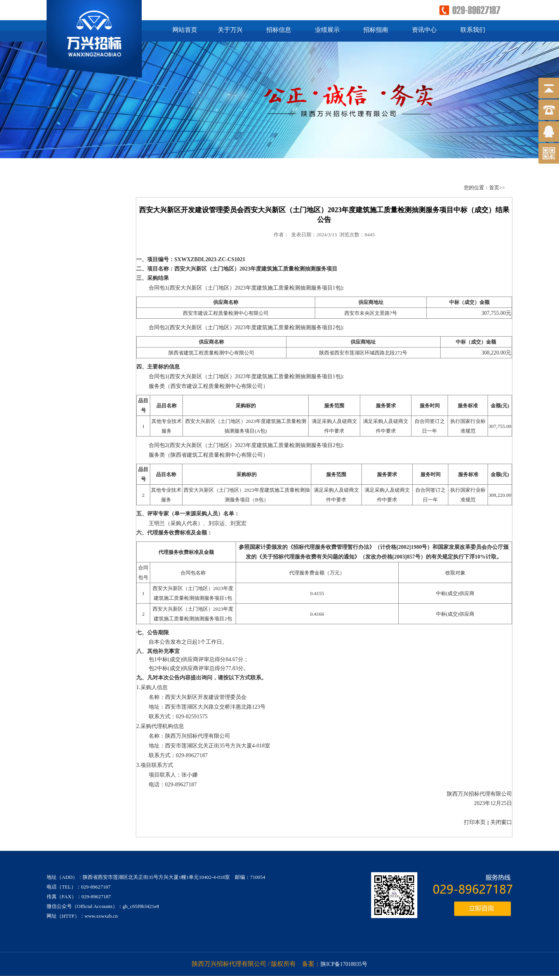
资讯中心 (424, 29)
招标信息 (278, 29)
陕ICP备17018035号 (344, 964)
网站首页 (184, 29)
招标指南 (375, 29)
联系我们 (472, 29)
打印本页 (475, 822)
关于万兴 (230, 29)
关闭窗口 (501, 822)
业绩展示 (327, 29)
